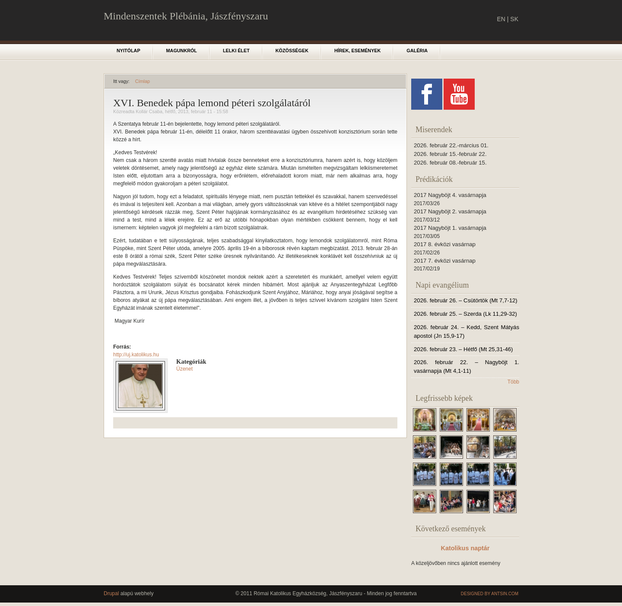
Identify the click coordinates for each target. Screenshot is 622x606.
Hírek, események (357, 50)
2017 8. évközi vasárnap (445, 244)
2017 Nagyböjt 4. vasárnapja (450, 195)
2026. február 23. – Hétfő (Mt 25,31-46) (463, 349)
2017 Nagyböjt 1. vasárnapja (450, 228)
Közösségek (292, 50)
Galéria (417, 50)
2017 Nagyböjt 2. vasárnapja (450, 211)
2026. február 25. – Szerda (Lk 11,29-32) (465, 314)
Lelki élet (236, 50)
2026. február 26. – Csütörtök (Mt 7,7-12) (465, 300)
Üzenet (184, 369)
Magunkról (181, 50)
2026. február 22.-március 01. (451, 145)
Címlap (142, 81)
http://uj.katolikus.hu (136, 355)
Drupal (111, 593)
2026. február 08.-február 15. (450, 162)
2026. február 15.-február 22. (450, 154)
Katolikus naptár (465, 548)
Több (513, 382)
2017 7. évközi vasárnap (445, 260)
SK (514, 19)
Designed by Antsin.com (489, 593)
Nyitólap (128, 50)
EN (501, 19)
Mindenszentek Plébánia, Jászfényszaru (186, 16)
